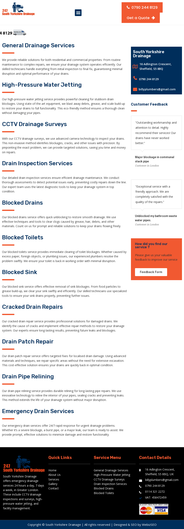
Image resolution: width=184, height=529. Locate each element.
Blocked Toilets (104, 493)
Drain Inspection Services (110, 484)
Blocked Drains (104, 488)
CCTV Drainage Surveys (109, 479)
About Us (54, 475)
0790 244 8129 (149, 79)
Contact (53, 488)
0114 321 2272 (155, 491)
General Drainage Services (111, 470)
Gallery (52, 484)
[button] (78, 12)
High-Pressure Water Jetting (112, 475)
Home (52, 470)
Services (53, 479)
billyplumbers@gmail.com (157, 89)
